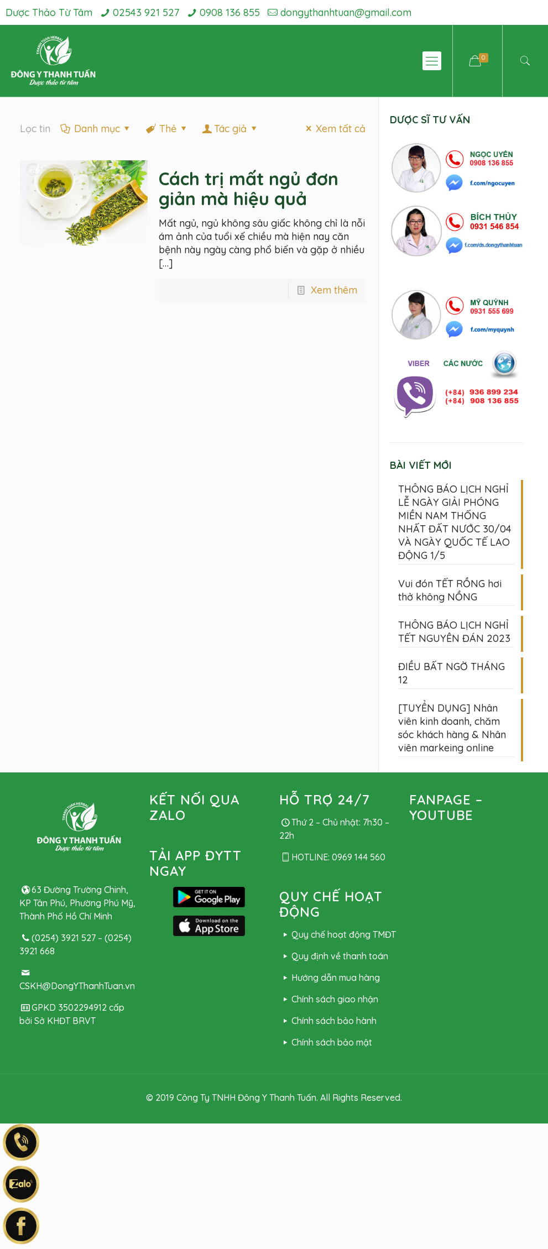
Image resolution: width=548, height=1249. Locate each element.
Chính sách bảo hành (328, 1020)
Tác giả (230, 128)
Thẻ (167, 128)
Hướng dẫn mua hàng (329, 977)
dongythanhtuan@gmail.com (345, 12)
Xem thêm (334, 290)
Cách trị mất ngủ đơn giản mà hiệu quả (248, 189)
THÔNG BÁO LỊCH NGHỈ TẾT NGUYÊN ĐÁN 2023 (454, 632)
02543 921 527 (146, 12)
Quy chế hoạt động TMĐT (337, 934)
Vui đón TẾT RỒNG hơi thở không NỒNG (450, 590)
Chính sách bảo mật (325, 1042)
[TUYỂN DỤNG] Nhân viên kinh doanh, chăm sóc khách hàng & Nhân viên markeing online (452, 728)
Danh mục (96, 128)
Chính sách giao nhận (328, 999)
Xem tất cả (334, 128)
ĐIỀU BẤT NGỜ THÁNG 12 (451, 673)
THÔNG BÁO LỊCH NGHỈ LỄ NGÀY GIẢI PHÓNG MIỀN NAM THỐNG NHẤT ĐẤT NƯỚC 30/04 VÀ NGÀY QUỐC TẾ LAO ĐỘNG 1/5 (455, 522)
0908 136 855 (230, 12)
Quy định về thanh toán (333, 955)
